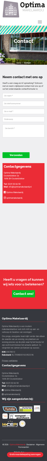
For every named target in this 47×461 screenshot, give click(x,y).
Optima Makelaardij (13, 192)
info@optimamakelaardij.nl (20, 187)
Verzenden (16, 155)
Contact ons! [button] (23, 294)
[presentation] (22, 145)
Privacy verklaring (9, 360)
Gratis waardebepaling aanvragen (25, 454)
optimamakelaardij (13, 198)
